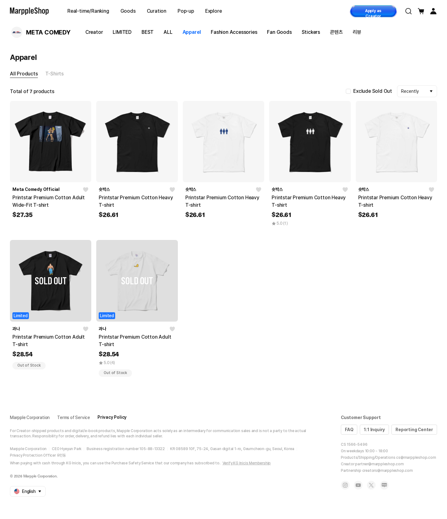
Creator (94, 32)
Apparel (192, 32)
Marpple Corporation (30, 417)
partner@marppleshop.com (379, 464)
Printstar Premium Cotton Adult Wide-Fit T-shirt (48, 201)
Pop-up (186, 11)
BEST (148, 32)
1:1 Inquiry (374, 429)
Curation (156, 11)
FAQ (349, 429)
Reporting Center (414, 429)
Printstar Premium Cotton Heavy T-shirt (136, 201)
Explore (213, 11)
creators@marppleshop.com (387, 470)
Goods (128, 11)
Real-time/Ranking (88, 11)
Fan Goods (279, 32)
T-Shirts (54, 74)
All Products (24, 74)
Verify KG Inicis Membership (247, 463)
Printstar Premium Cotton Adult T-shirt (48, 340)
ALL (168, 32)
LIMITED (122, 32)
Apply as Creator (373, 12)
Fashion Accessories (234, 32)
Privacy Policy (112, 417)
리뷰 (357, 32)
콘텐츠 (336, 32)
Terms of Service (73, 417)
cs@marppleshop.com (416, 457)
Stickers (311, 32)
